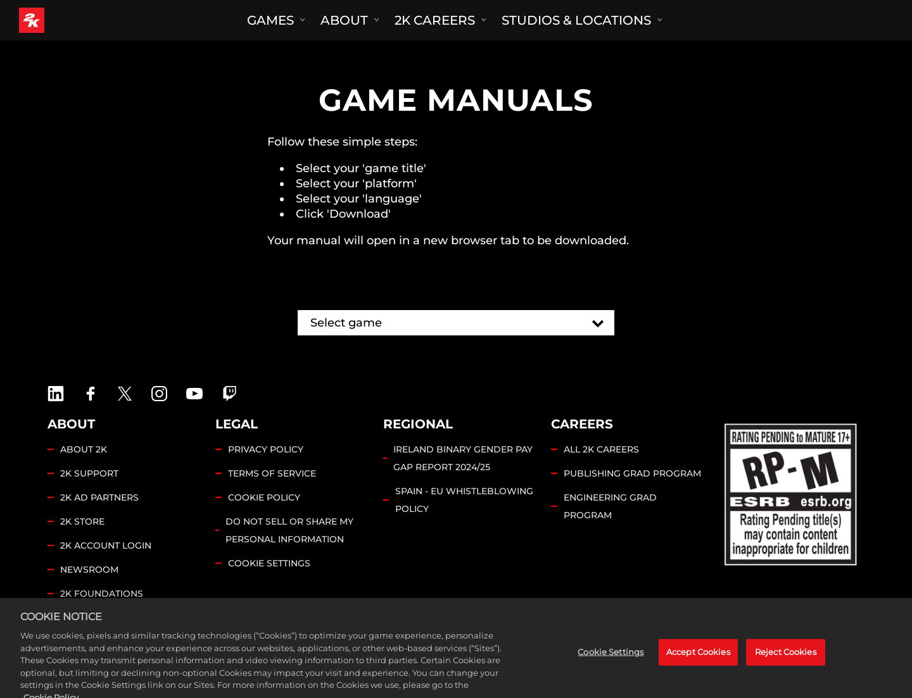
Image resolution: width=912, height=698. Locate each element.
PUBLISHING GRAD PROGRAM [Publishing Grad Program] (632, 473)
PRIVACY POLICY (265, 449)
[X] (124, 393)
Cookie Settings (269, 563)
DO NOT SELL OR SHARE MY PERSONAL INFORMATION (289, 530)
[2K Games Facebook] (90, 393)
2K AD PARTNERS (99, 497)
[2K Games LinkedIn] (56, 393)
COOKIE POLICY (264, 497)
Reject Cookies (785, 671)
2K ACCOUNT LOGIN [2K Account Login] (105, 545)
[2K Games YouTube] (194, 393)
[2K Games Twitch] (230, 393)
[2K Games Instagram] (159, 393)
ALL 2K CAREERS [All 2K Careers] (601, 449)
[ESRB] (791, 492)
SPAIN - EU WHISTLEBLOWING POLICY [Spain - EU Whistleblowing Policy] (464, 499)
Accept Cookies (698, 671)
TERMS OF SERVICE (272, 473)
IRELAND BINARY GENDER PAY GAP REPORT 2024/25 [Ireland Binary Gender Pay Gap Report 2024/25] (463, 458)
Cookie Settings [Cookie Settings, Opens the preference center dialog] (610, 671)
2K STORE (82, 521)
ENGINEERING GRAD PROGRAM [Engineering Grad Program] (610, 506)
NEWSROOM (89, 569)
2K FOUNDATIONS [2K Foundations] (101, 593)
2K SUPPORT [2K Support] (89, 473)
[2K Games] (55, 20)
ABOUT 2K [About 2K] (83, 449)
